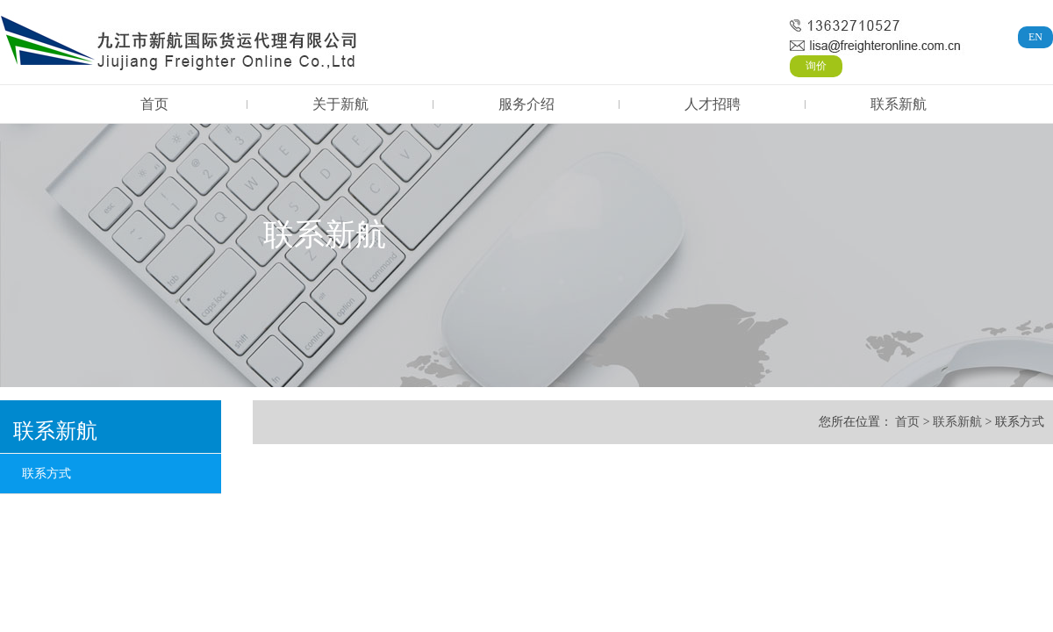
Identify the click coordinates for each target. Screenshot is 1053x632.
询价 (816, 66)
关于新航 (340, 104)
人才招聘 (712, 104)
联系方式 (46, 473)
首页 (154, 104)
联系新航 (898, 104)
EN (1035, 37)
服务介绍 (526, 104)
